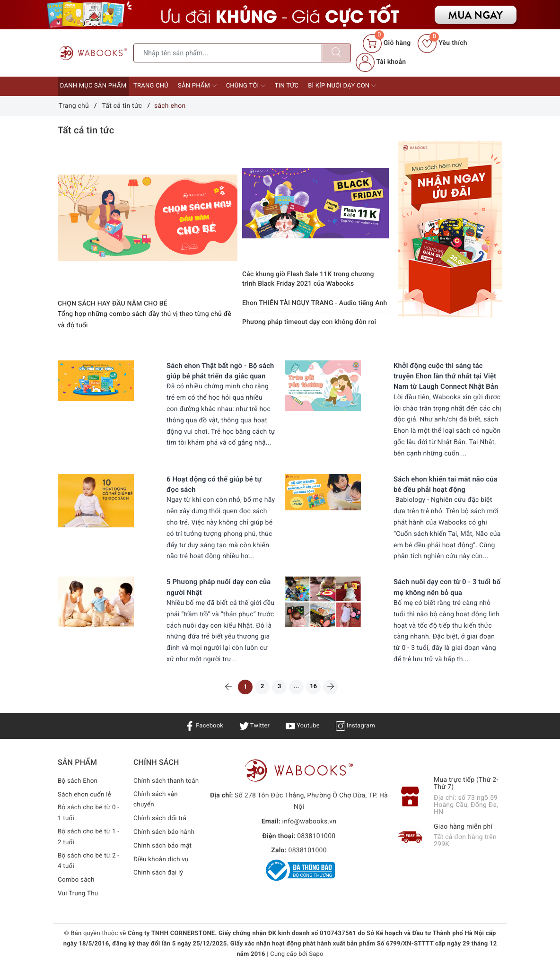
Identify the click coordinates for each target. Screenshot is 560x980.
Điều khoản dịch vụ (162, 884)
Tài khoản (381, 62)
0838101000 (316, 849)
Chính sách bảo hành (165, 857)
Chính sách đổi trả (161, 843)
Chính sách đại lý (159, 897)
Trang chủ (150, 85)
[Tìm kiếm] (336, 53)
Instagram (359, 738)
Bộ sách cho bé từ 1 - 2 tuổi (90, 851)
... (299, 698)
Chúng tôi (245, 85)
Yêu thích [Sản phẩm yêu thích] (442, 43)
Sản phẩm (197, 85)
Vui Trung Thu (79, 909)
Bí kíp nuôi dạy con (342, 85)
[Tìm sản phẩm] (227, 53)
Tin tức (287, 85)
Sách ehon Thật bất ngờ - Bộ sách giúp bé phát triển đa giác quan (219, 376)
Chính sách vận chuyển (156, 824)
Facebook (200, 738)
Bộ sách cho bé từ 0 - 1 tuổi (90, 826)
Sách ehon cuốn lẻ (86, 807)
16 (319, 698)
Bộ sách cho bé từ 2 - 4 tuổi (90, 876)
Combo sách (77, 895)
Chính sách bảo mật (163, 871)
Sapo (316, 969)
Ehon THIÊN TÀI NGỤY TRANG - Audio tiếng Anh (314, 303)
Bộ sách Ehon (78, 793)
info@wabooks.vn (309, 834)
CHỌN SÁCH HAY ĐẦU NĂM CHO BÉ (112, 303)
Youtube (303, 738)
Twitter (253, 738)
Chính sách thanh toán (159, 799)
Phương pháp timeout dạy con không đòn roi (309, 322)
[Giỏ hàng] (387, 43)
